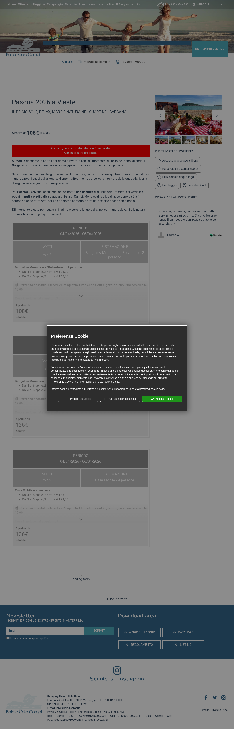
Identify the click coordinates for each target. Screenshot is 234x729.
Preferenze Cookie (78, 399)
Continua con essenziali (120, 399)
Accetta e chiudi (162, 399)
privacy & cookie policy (152, 389)
